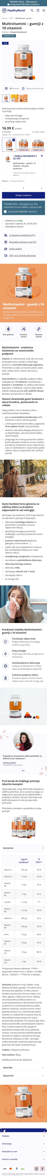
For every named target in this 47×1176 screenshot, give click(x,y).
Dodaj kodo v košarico (24, 4)
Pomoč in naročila (9, 1159)
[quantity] (23, 188)
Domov (4, 18)
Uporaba (7, 1067)
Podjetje (5, 1136)
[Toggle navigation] (43, 10)
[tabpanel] (23, 953)
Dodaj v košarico (23, 195)
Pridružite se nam (9, 1151)
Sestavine (8, 847)
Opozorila (8, 1075)
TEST (11, 18)
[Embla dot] (22, 770)
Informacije (7, 1144)
